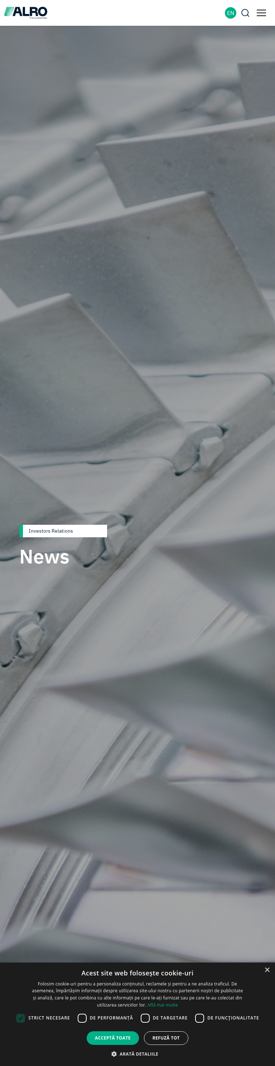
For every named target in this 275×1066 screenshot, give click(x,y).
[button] (137, 1053)
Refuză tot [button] (166, 1038)
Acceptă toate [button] (113, 1038)
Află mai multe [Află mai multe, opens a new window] (163, 1005)
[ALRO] (25, 12)
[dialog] (137, 1014)
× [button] (267, 970)
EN (230, 12)
